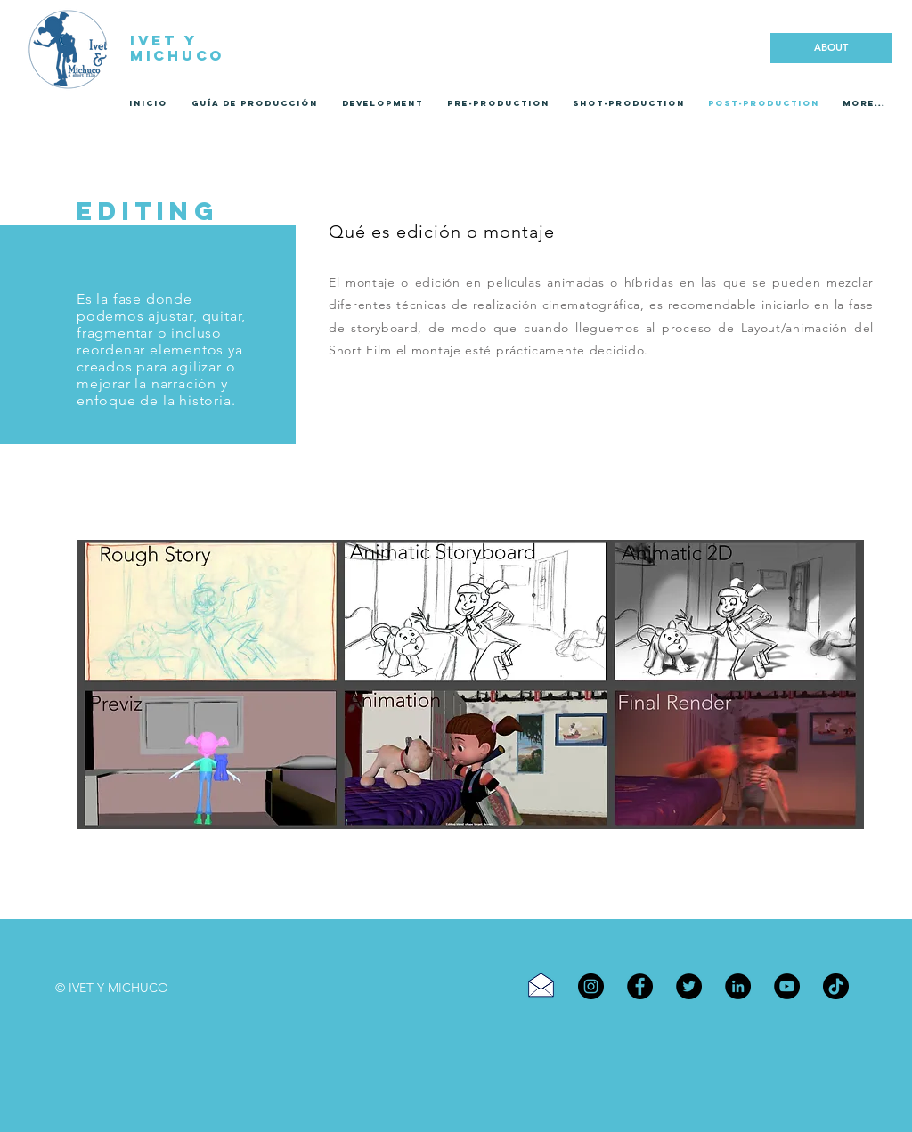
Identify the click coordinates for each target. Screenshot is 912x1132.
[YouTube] (787, 986)
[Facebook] (640, 986)
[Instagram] (591, 986)
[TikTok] (836, 986)
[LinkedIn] (738, 986)
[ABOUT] (831, 48)
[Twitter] (689, 986)
